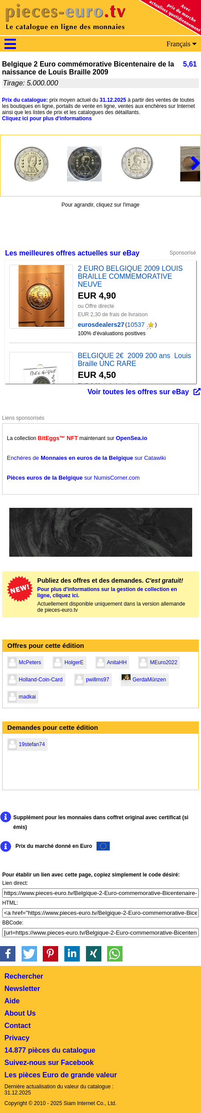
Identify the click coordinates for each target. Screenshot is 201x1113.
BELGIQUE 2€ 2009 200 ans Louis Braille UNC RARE (134, 359)
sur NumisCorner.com (73, 477)
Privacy (17, 1038)
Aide (12, 1001)
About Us (20, 1013)
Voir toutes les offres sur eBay (138, 392)
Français (182, 44)
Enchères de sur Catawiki (86, 458)
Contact (17, 1025)
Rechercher (23, 976)
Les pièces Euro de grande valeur (60, 1075)
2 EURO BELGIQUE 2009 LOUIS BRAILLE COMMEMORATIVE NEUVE (130, 276)
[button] (7, 953)
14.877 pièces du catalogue (49, 1050)
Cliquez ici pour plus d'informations (47, 118)
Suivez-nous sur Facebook (49, 1062)
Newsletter (22, 988)
